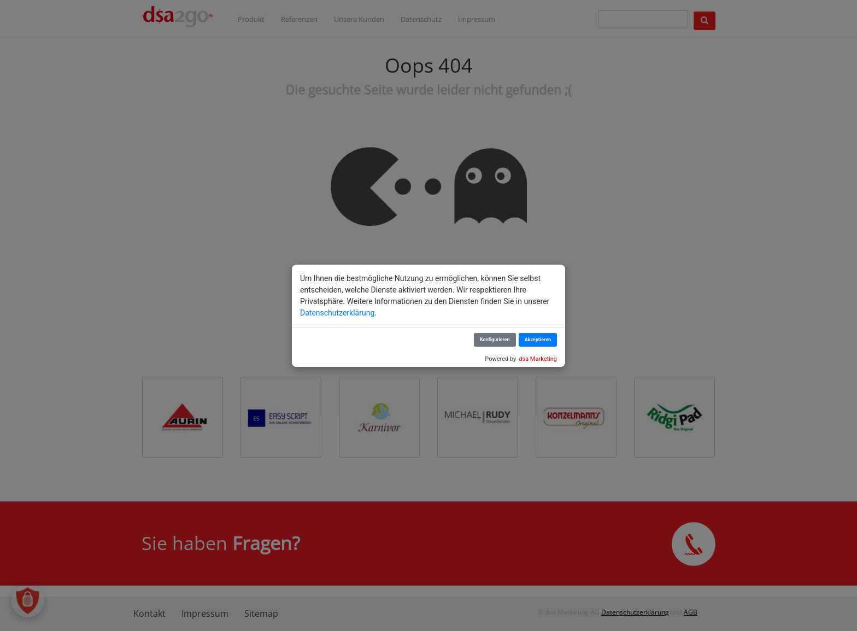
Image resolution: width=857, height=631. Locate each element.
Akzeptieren (538, 339)
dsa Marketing (538, 359)
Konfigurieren (495, 339)
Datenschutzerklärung (337, 312)
